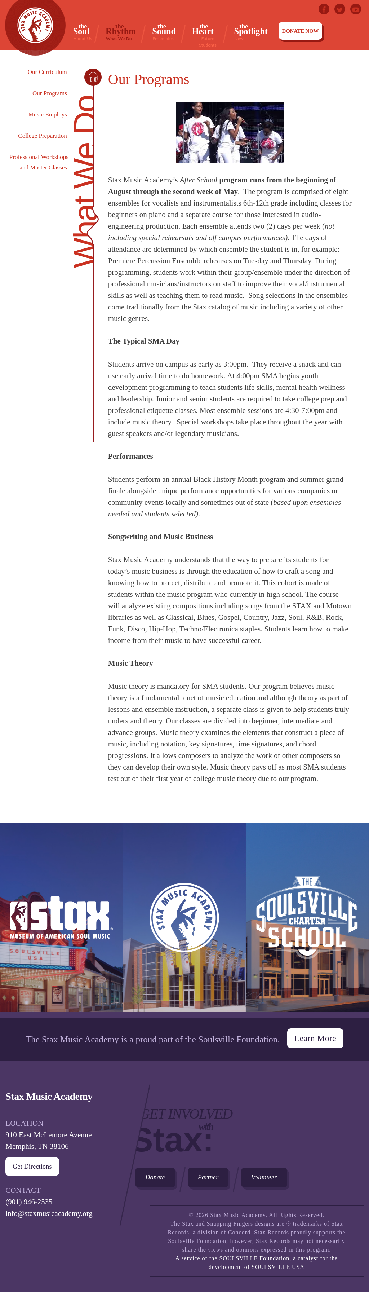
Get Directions (32, 1166)
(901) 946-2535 (29, 1202)
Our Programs (49, 93)
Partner (208, 1177)
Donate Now (300, 31)
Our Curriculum (47, 72)
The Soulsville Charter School (307, 920)
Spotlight (251, 32)
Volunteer (264, 1177)
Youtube (355, 9)
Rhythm (121, 32)
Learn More (315, 1038)
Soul (82, 32)
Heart (207, 32)
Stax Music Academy (184, 920)
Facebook (324, 9)
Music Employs (47, 114)
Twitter (339, 9)
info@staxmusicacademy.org (49, 1213)
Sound (164, 32)
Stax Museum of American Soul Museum (61, 920)
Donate (155, 1177)
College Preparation (42, 135)
